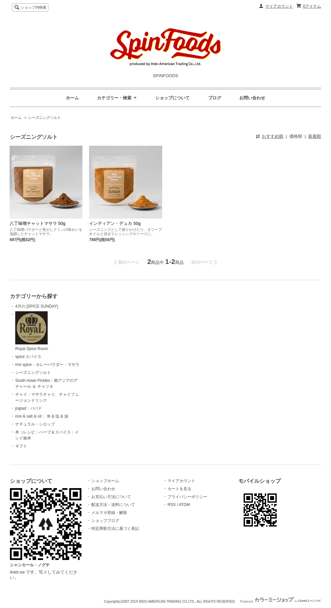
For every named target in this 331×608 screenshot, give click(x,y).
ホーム (72, 97)
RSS (171, 504)
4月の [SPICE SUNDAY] (36, 306)
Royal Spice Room (31, 331)
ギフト (21, 446)
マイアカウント (279, 6)
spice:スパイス (28, 356)
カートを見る (179, 488)
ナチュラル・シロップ (35, 424)
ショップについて (172, 97)
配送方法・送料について (113, 504)
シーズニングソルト (44, 118)
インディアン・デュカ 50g (114, 223)
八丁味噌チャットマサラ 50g (37, 223)
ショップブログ (105, 520)
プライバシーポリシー (187, 496)
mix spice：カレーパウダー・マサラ (47, 364)
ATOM (184, 504)
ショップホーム (105, 481)
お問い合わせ (252, 97)
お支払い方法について (111, 496)
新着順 (314, 136)
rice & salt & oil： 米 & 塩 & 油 (41, 416)
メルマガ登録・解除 (109, 512)
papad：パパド (28, 408)
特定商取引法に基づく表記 (115, 528)
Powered (280, 601)
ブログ (214, 97)
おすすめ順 (272, 136)
